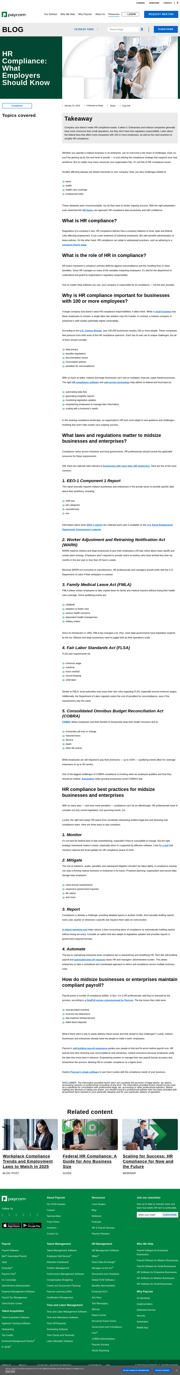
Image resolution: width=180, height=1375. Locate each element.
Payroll (6, 1243)
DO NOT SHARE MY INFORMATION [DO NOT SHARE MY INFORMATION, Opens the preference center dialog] (136, 1370)
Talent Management (59, 1243)
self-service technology (117, 382)
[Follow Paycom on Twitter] (12, 1215)
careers (140, 3)
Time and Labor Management (65, 1305)
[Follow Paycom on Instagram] (26, 1215)
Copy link (125, 106)
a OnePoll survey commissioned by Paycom (109, 1000)
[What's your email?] (149, 1215)
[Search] (177, 3)
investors (154, 3)
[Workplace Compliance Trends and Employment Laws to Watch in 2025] (30, 1147)
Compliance (17, 106)
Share (112, 106)
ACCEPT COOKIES (162, 1370)
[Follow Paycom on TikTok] (40, 1215)
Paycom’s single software (85, 1072)
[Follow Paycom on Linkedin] (5, 1215)
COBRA (66, 722)
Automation (88, 779)
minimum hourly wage (74, 245)
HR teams (88, 210)
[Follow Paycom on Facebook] (19, 1215)
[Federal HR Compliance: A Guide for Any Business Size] (90, 1147)
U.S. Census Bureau (91, 330)
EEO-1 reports (95, 525)
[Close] (177, 1370)
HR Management (102, 1243)
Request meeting (161, 14)
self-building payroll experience (90, 1048)
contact (168, 3)
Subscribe (165, 29)
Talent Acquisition (13, 1311)
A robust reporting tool (74, 929)
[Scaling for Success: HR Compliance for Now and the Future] (150, 1147)
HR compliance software (85, 382)
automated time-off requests (89, 959)
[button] (50, 14)
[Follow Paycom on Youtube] (33, 1215)
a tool (165, 845)
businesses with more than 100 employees (126, 466)
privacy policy (10, 1371)
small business (163, 311)
